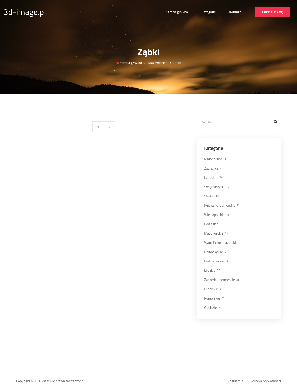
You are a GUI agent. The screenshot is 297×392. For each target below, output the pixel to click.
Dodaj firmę (272, 12)
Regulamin (235, 381)
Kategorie (209, 12)
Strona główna (177, 12)
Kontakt (235, 12)
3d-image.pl (24, 12)
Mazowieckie (157, 63)
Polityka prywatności (265, 381)
